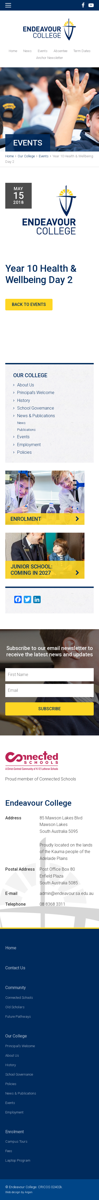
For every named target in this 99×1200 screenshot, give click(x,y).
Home (13, 51)
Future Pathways (18, 1017)
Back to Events (29, 304)
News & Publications (36, 415)
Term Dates (82, 51)
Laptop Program (17, 1160)
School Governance (35, 408)
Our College (16, 1035)
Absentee (60, 51)
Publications (26, 430)
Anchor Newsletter (49, 58)
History (23, 400)
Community (15, 987)
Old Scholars (15, 1007)
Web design (12, 1192)
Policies (24, 452)
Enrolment (14, 1131)
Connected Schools (19, 998)
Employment (29, 444)
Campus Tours (16, 1141)
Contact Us (15, 967)
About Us (25, 384)
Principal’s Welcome (35, 392)
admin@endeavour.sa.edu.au (66, 893)
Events (43, 51)
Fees (8, 1151)
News (27, 51)
